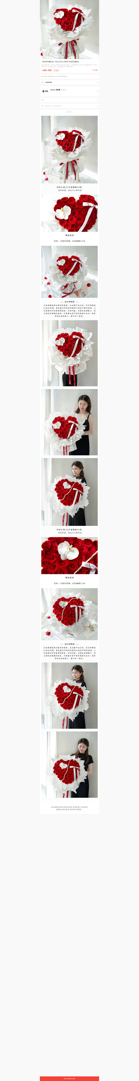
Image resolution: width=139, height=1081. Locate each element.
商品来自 (55, 90)
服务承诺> (63, 90)
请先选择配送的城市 (69, 1078)
